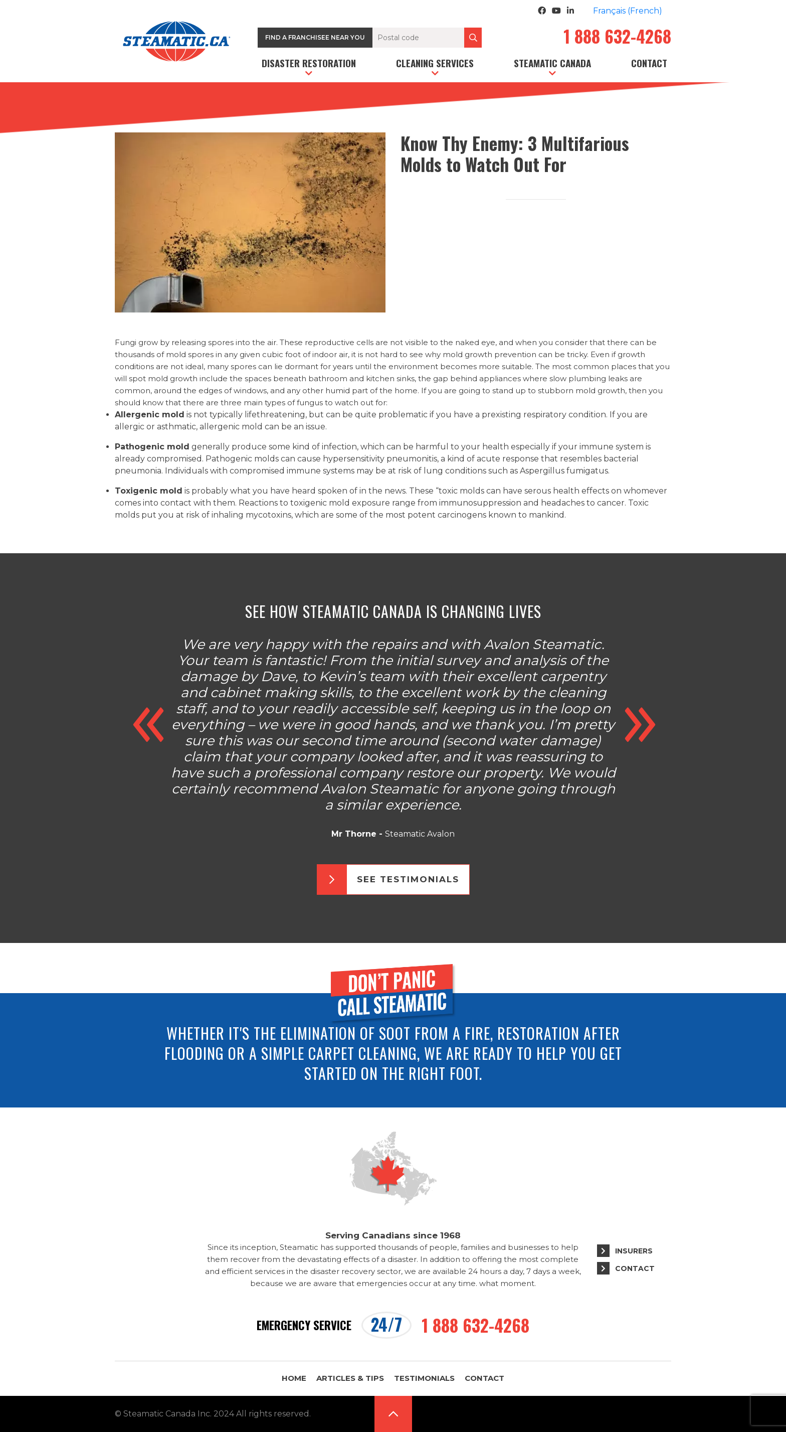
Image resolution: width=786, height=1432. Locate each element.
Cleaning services (435, 63)
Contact (649, 63)
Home (294, 1378)
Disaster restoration (309, 63)
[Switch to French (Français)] (627, 11)
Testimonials (424, 1378)
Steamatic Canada (552, 63)
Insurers (634, 1250)
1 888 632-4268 (617, 38)
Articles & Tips (350, 1378)
